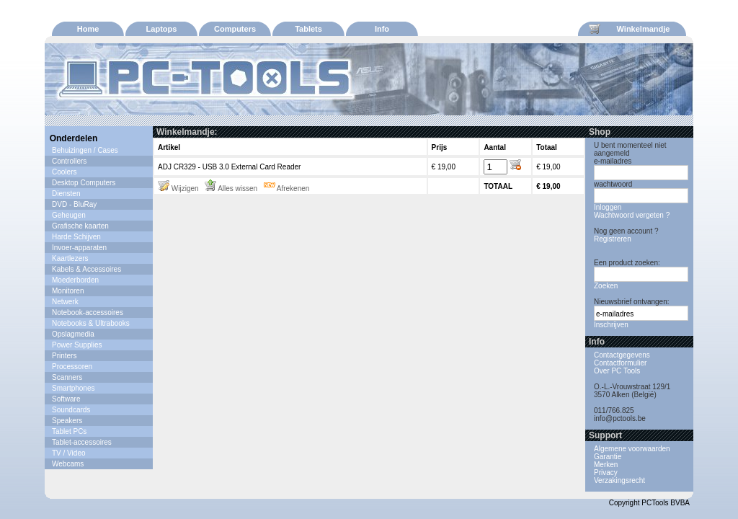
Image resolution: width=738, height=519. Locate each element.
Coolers (64, 172)
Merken (606, 465)
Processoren (72, 367)
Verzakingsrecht (619, 480)
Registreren (612, 239)
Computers (235, 29)
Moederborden (75, 280)
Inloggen (607, 207)
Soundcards (71, 410)
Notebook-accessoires (87, 312)
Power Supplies (77, 345)
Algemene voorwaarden (632, 449)
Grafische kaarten (80, 226)
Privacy (606, 472)
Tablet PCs (69, 431)
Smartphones (73, 388)
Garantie (607, 457)
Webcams (68, 464)
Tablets (308, 29)
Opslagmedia (73, 334)
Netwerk (65, 302)
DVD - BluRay (74, 204)
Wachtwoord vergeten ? (632, 215)
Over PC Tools (617, 371)
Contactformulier (620, 363)
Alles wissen (231, 188)
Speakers (67, 421)
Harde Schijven (76, 237)
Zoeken (606, 286)
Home (88, 29)
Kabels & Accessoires (86, 269)
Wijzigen (178, 188)
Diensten (66, 194)
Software (66, 399)
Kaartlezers (70, 258)
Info (382, 29)
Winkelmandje (629, 29)
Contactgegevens (622, 355)
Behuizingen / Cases (85, 150)
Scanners (67, 377)
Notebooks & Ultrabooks (91, 323)
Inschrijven (611, 325)
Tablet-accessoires (82, 442)
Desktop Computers (83, 183)
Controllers (69, 161)
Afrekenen (287, 188)
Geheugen (69, 215)
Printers (64, 356)
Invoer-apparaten (79, 248)
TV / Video (69, 453)
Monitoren (68, 291)
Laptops (161, 29)
